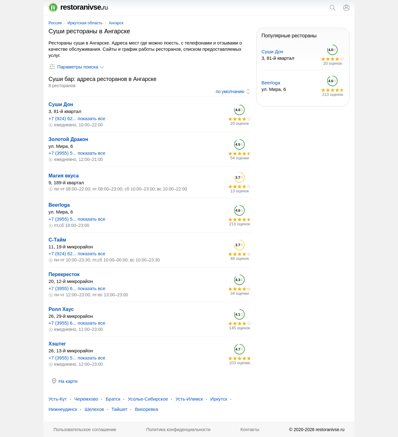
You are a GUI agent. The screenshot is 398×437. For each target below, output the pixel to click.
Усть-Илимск (189, 399)
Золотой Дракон (68, 139)
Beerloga (59, 205)
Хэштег (57, 343)
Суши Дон (61, 104)
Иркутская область (85, 23)
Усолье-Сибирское (148, 399)
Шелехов (94, 409)
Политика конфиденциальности (178, 429)
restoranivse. (78, 7)
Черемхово (86, 399)
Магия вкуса (64, 175)
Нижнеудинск (63, 409)
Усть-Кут (58, 399)
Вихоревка (146, 409)
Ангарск (116, 23)
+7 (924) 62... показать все (77, 118)
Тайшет (119, 409)
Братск (113, 399)
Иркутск (219, 399)
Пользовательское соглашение (84, 429)
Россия (55, 23)
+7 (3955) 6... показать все (77, 288)
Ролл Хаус (61, 309)
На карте (64, 381)
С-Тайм (57, 239)
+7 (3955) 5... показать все (77, 153)
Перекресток (64, 274)
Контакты (249, 429)
